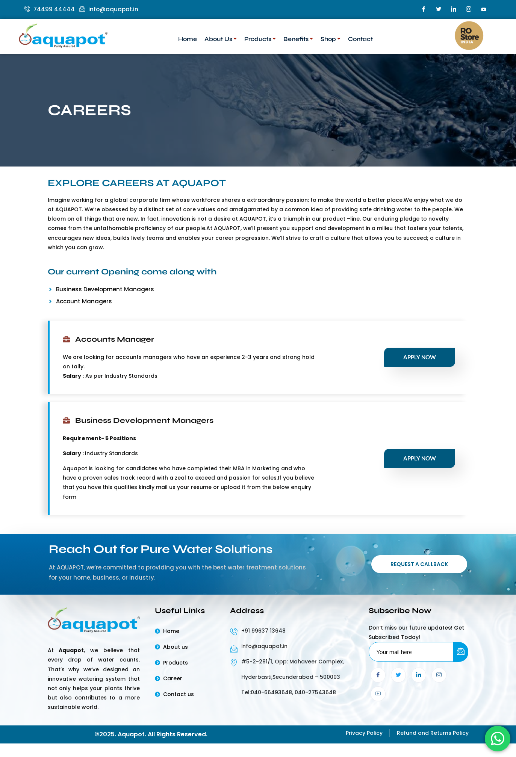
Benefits (298, 38)
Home (187, 38)
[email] (411, 653)
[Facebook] (423, 9)
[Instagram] (468, 9)
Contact (360, 38)
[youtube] (483, 9)
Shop (330, 38)
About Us (220, 38)
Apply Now (419, 357)
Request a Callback (419, 565)
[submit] (460, 653)
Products (260, 38)
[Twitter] (438, 9)
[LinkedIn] (453, 9)
